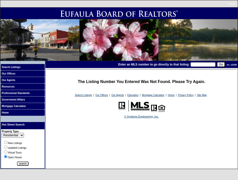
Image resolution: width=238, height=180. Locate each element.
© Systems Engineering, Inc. (141, 116)
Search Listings (11, 67)
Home (232, 3)
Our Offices (8, 73)
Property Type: (10, 131)
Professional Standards (16, 93)
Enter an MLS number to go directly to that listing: (154, 64)
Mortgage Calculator (14, 106)
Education (132, 95)
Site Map (202, 95)
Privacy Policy (186, 95)
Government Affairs (13, 99)
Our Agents (8, 80)
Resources (8, 86)
